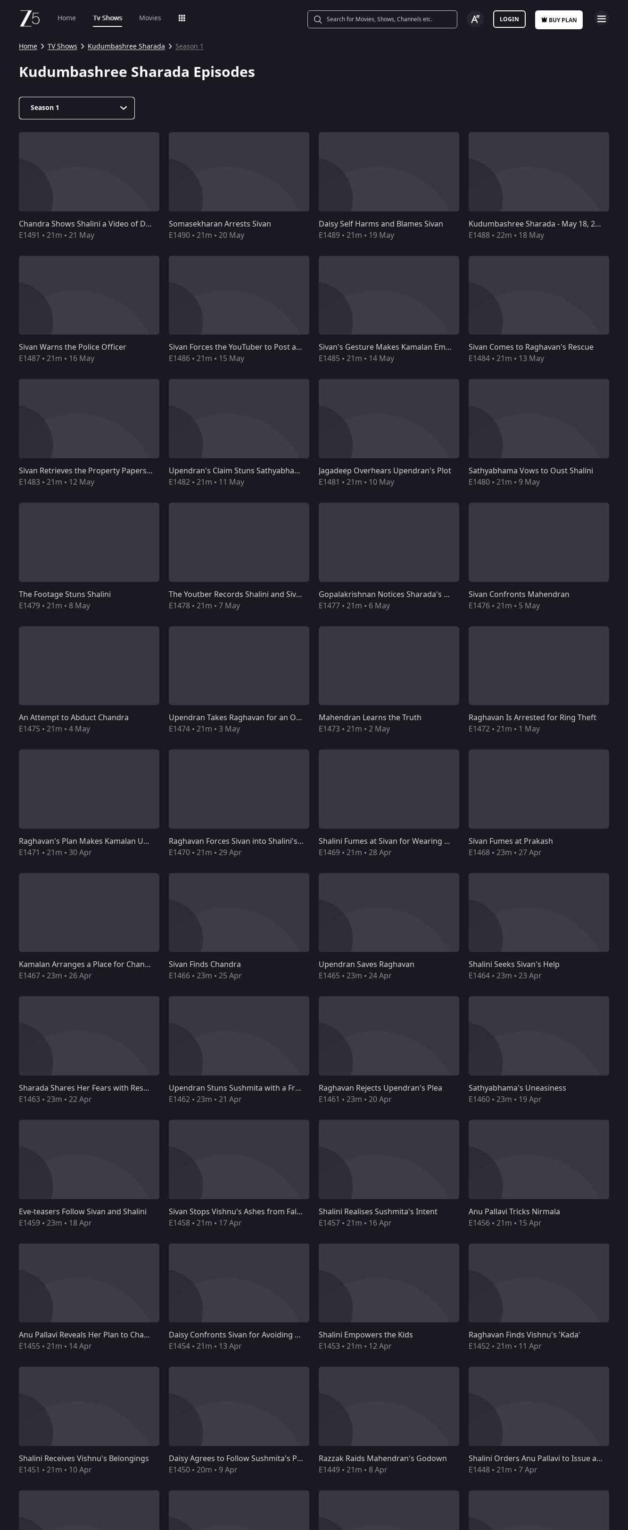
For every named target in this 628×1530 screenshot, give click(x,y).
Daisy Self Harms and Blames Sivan (381, 224)
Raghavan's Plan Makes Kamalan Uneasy (91, 841)
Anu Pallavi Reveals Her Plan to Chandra (90, 1335)
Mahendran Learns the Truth (370, 717)
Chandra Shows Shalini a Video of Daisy (89, 224)
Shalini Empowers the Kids (366, 1335)
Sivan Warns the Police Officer (72, 347)
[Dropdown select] (76, 108)
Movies (150, 18)
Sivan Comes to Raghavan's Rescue (531, 347)
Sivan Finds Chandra (205, 964)
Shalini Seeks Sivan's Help (514, 964)
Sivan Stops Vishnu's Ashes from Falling (239, 1212)
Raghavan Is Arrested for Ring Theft (532, 717)
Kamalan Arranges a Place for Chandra (88, 964)
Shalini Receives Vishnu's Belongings (84, 1458)
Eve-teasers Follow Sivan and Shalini (83, 1212)
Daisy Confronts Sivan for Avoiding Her (238, 1335)
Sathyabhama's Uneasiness (517, 1088)
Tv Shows (107, 18)
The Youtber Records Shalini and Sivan (237, 594)
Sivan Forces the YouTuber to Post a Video (243, 347)
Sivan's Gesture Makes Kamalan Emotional (395, 347)
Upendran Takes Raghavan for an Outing (242, 717)
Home (67, 18)
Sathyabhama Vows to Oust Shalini (531, 471)
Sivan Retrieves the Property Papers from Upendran (112, 471)
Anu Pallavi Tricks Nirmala (514, 1212)
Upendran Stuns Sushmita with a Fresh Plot (246, 1088)
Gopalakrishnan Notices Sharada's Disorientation (407, 594)
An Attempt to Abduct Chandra (74, 717)
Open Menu (601, 17)
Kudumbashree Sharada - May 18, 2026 (538, 224)
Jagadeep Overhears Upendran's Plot (385, 471)
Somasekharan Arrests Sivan (220, 224)
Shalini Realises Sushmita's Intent (378, 1212)
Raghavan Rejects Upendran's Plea (380, 1088)
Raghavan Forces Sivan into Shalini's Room (245, 841)
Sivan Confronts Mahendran (519, 594)
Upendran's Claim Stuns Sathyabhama (237, 471)
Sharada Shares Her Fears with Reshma (89, 1088)
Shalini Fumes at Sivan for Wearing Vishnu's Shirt (406, 841)
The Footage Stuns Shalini (65, 594)
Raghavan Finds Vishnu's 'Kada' (524, 1335)
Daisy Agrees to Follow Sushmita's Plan (238, 1458)
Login (509, 19)
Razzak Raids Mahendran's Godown (383, 1458)
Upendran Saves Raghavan (366, 964)
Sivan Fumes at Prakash (511, 841)
